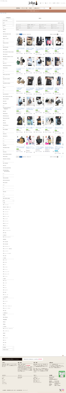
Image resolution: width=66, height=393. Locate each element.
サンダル (5, 262)
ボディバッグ (6, 223)
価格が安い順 (24, 34)
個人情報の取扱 (19, 390)
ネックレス (6, 301)
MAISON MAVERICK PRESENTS (7, 108)
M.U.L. (5, 120)
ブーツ (5, 264)
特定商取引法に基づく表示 (11, 390)
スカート (5, 287)
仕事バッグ (6, 225)
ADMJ (5, 29)
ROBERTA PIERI (6, 147)
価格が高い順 (29, 34)
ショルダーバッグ (7, 209)
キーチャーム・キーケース (8, 328)
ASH (4, 31)
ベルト (5, 344)
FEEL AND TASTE (7, 74)
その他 (5, 232)
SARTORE (5, 156)
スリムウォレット (7, 246)
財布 (3, 378)
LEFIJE (5, 101)
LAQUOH (5, 103)
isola (4, 87)
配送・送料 (20, 362)
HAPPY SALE (5, 20)
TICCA (5, 165)
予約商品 (4, 347)
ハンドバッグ (6, 211)
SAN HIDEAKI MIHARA (7, 154)
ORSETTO (5, 136)
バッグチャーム (6, 330)
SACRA (5, 151)
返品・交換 (35, 362)
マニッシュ (6, 269)
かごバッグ (6, 218)
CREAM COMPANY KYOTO (8, 56)
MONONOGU (6, 125)
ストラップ (6, 337)
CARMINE (5, 49)
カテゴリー (4, 375)
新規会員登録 (20, 377)
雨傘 (4, 324)
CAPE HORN (6, 47)
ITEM (3, 13)
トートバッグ (6, 204)
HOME (1, 13)
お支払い (3, 362)
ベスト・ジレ (6, 294)
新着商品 (18, 8)
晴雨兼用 (5, 319)
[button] (63, 34)
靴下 (4, 335)
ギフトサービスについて (37, 382)
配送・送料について (36, 378)
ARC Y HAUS (6, 38)
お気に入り (36, 8)
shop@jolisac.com (55, 364)
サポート (35, 375)
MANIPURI (5, 113)
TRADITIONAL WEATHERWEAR (7, 171)
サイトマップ (25, 390)
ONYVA (5, 133)
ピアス (5, 303)
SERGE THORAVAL (7, 158)
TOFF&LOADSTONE (7, 167)
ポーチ (5, 340)
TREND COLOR (5, 349)
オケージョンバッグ (7, 230)
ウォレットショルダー (7, 253)
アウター (5, 280)
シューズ (3, 379)
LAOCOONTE (6, 94)
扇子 (4, 333)
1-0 (4, 196)
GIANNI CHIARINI (7, 78)
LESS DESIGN (6, 98)
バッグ (3, 377)
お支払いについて (36, 379)
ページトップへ (63, 356)
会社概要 (50, 375)
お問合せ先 (51, 362)
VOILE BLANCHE (7, 180)
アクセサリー (4, 382)
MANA (5, 111)
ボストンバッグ (6, 216)
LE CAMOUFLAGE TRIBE (8, 96)
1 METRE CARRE (7, 198)
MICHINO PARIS (6, 118)
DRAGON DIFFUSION (7, 65)
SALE (30, 8)
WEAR (5, 278)
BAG (4, 202)
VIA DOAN (5, 182)
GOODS (5, 326)
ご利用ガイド (12, 365)
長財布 (5, 239)
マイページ (20, 375)
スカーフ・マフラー (7, 308)
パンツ (5, 285)
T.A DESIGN (6, 163)
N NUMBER (6, 129)
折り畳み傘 (6, 317)
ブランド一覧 (24, 8)
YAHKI (5, 191)
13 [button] (61, 34)
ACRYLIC (5, 36)
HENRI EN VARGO (7, 83)
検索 (50, 8)
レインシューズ (6, 271)
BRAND (4, 25)
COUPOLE (5, 54)
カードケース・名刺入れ (8, 248)
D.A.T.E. (5, 63)
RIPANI (5, 145)
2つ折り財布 (6, 241)
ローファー (6, 276)
